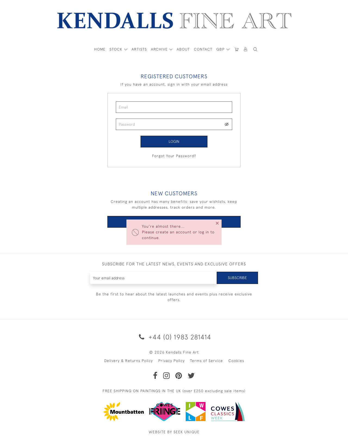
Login (174, 141)
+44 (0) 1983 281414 (174, 337)
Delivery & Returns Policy (128, 360)
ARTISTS (139, 49)
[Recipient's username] (153, 278)
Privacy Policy (171, 360)
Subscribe (237, 278)
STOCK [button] (117, 49)
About (183, 49)
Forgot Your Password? (174, 156)
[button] (255, 49)
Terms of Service (206, 360)
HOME (99, 49)
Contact (203, 49)
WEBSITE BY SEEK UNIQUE (174, 432)
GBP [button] (221, 49)
